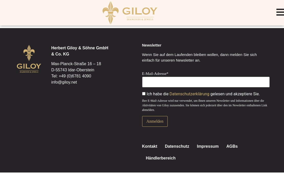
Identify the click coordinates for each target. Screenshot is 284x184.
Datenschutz (177, 146)
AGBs (232, 146)
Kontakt (149, 146)
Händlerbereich (161, 158)
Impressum (208, 146)
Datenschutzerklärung (189, 93)
